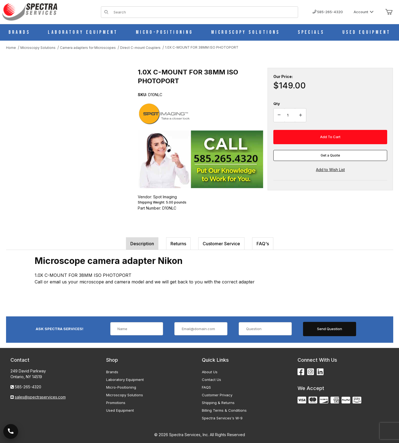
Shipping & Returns (218, 402)
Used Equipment (120, 410)
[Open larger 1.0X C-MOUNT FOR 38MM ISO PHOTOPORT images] (67, 123)
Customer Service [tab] (221, 243)
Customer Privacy (217, 395)
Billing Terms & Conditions (224, 410)
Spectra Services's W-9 (222, 418)
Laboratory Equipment (125, 379)
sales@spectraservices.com (40, 397)
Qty (276, 103)
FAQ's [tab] (263, 243)
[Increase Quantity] (300, 115)
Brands (112, 372)
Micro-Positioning (121, 387)
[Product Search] (204, 12)
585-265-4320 (327, 12)
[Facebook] (301, 372)
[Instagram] (310, 372)
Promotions (115, 402)
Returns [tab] (178, 243)
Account (364, 12)
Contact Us (211, 379)
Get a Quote (330, 155)
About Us (210, 372)
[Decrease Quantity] (279, 115)
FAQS (206, 387)
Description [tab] (142, 243)
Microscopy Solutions (124, 395)
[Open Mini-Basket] (388, 12)
